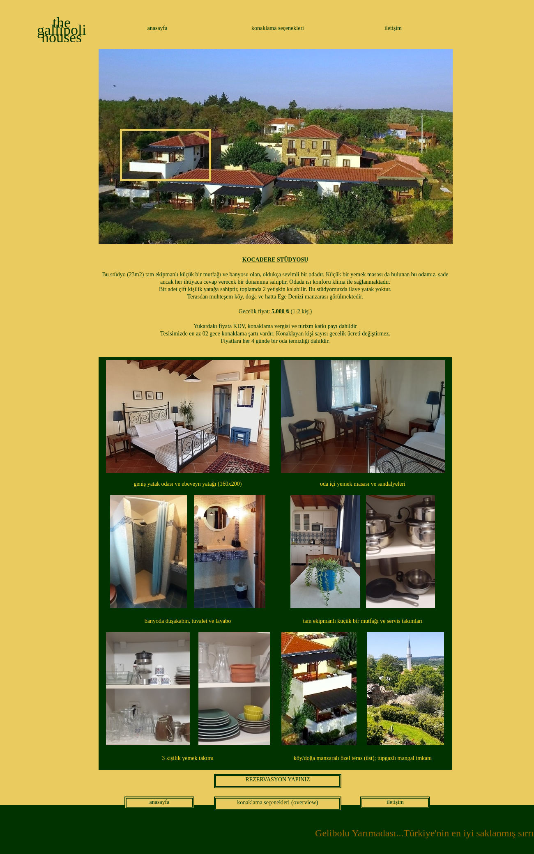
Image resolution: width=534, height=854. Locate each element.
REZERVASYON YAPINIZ (277, 779)
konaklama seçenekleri (277, 28)
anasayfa (157, 28)
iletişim (393, 28)
